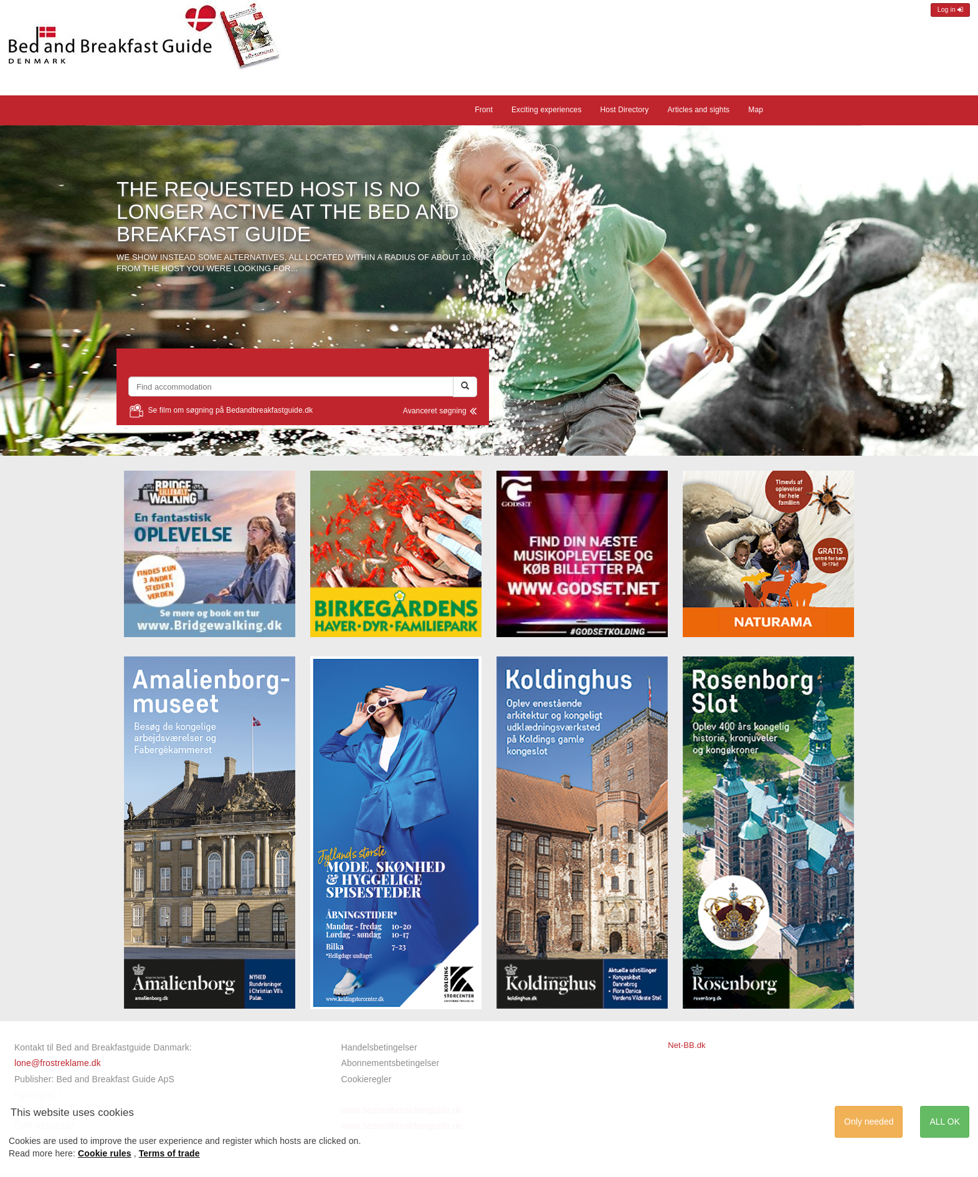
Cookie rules (104, 1153)
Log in (950, 9)
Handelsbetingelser (379, 1047)
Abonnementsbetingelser (390, 1063)
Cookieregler (366, 1079)
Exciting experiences (546, 109)
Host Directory (625, 109)
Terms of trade (169, 1153)
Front (484, 109)
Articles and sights (698, 109)
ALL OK (944, 1122)
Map (755, 109)
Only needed (868, 1122)
